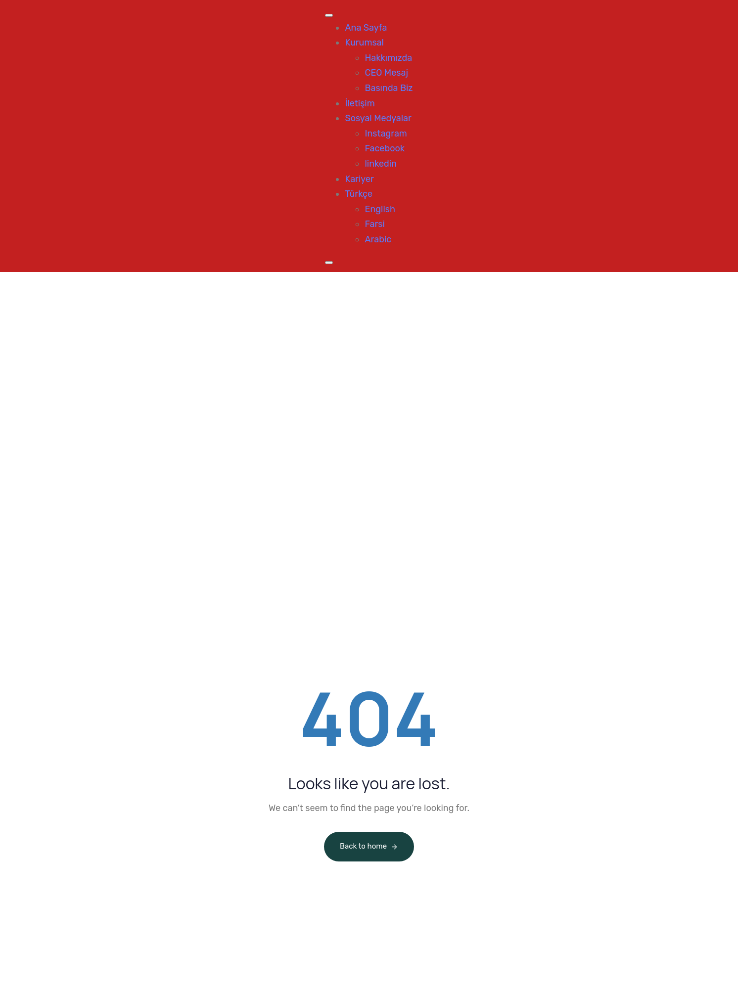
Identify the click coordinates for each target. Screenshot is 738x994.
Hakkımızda (388, 57)
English (380, 209)
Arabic (378, 239)
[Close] (329, 262)
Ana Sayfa (366, 27)
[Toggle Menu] (329, 15)
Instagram (386, 133)
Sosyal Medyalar (378, 118)
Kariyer (359, 179)
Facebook (385, 148)
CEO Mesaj (386, 72)
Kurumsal (364, 42)
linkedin (381, 163)
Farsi (374, 224)
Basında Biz (389, 88)
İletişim (359, 103)
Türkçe (358, 193)
